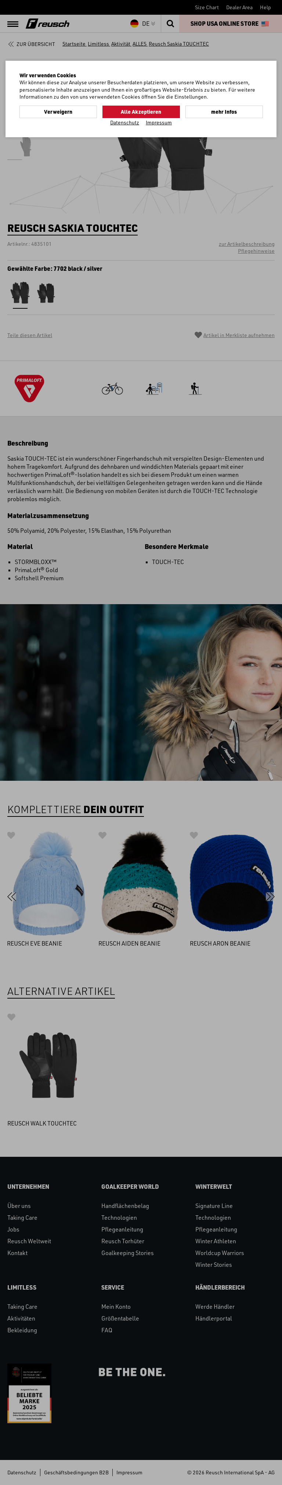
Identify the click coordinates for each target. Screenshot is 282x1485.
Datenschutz (124, 122)
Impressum (159, 122)
